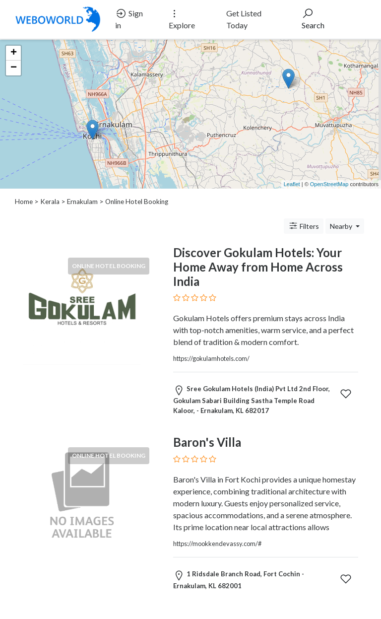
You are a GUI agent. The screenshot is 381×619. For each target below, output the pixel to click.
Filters (303, 226)
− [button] (13, 68)
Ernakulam (82, 202)
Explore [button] (182, 18)
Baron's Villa (207, 442)
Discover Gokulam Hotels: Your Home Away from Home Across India (258, 266)
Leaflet (292, 184)
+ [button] (13, 53)
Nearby (342, 226)
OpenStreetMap (329, 184)
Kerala (50, 202)
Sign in (129, 18)
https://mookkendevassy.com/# (217, 544)
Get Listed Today (243, 19)
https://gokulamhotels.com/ (211, 358)
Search (313, 18)
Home (24, 202)
